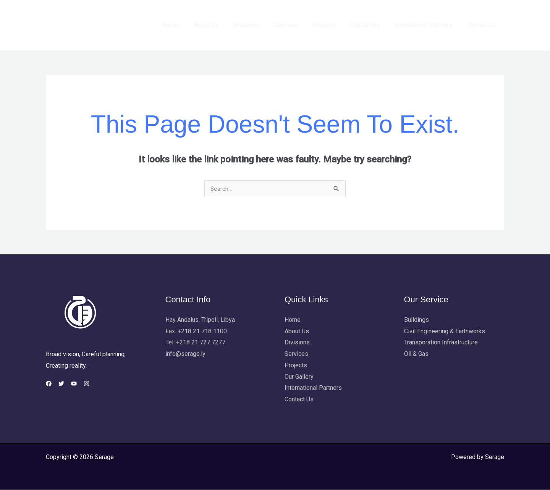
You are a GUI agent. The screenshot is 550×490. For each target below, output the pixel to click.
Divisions (262, 25)
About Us (226, 25)
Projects (335, 25)
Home (193, 25)
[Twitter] (66, 384)
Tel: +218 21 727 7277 (195, 342)
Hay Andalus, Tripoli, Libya (200, 320)
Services (299, 25)
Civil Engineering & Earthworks (444, 331)
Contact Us (483, 25)
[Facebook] (49, 384)
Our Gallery (372, 25)
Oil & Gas (416, 354)
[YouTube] (83, 384)
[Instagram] (100, 384)
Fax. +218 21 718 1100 (196, 331)
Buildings (416, 320)
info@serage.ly (185, 354)
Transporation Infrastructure (441, 342)
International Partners (428, 25)
